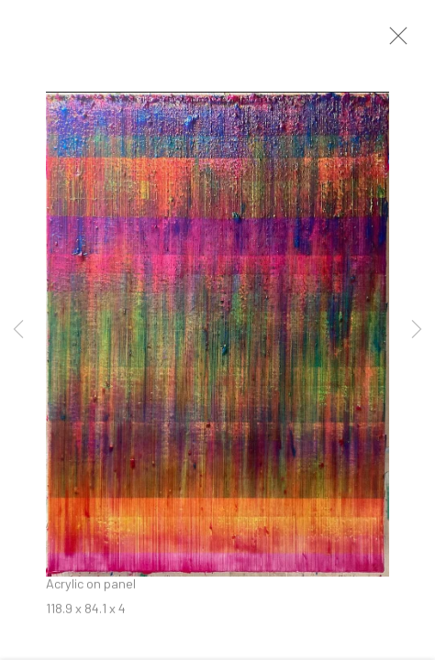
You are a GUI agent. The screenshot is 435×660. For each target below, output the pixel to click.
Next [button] (416, 330)
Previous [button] (18, 330)
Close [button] (404, 41)
